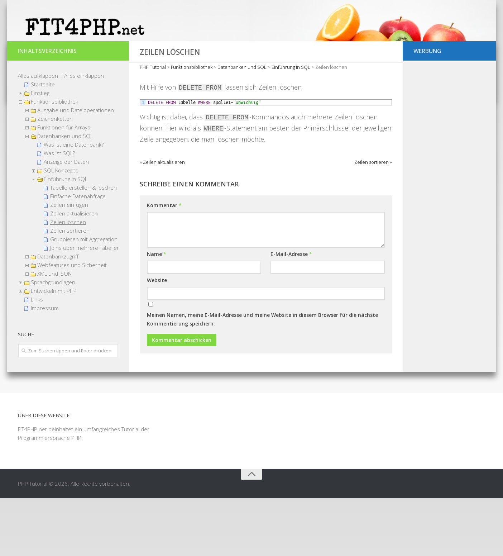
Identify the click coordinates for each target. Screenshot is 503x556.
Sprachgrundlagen (53, 339)
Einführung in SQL (65, 236)
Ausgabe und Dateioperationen (75, 167)
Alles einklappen (84, 133)
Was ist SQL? (59, 210)
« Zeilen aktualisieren (162, 220)
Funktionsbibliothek (54, 159)
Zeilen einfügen (69, 262)
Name (156, 311)
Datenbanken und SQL (65, 193)
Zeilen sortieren (70, 288)
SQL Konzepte (61, 228)
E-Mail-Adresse (291, 311)
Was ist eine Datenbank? (74, 202)
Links (37, 357)
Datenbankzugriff (57, 314)
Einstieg (40, 150)
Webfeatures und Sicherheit (72, 322)
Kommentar (164, 263)
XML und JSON (54, 331)
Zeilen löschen (68, 279)
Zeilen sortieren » (373, 220)
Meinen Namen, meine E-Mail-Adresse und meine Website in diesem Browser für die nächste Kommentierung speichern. (262, 377)
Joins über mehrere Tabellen (85, 305)
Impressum (45, 365)
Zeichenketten (55, 176)
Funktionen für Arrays (63, 185)
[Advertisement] (449, 236)
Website (157, 337)
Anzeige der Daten (66, 219)
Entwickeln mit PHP (54, 348)
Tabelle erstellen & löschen (83, 245)
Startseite (43, 142)
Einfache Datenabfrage (78, 253)
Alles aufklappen (38, 133)
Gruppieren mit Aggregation (84, 296)
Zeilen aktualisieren (74, 271)
